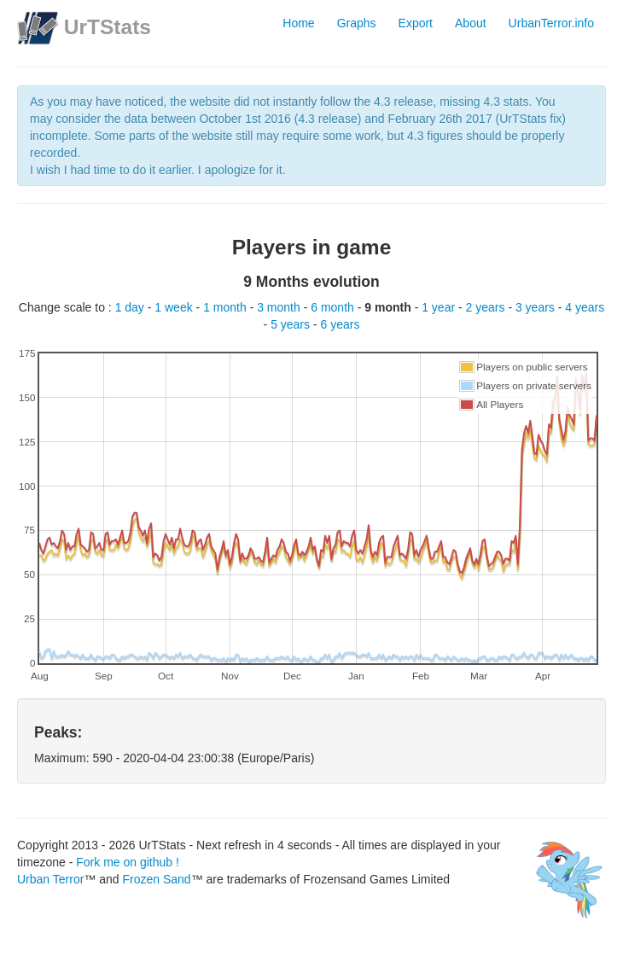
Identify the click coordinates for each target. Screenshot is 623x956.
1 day (131, 307)
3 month (280, 307)
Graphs (356, 23)
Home (298, 23)
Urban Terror (50, 879)
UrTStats (107, 26)
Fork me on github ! (127, 862)
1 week (174, 307)
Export (416, 23)
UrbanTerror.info (551, 23)
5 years (292, 324)
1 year (440, 307)
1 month (226, 307)
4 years (584, 307)
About (470, 23)
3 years (536, 307)
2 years (487, 307)
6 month (334, 307)
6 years (340, 324)
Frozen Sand (156, 879)
